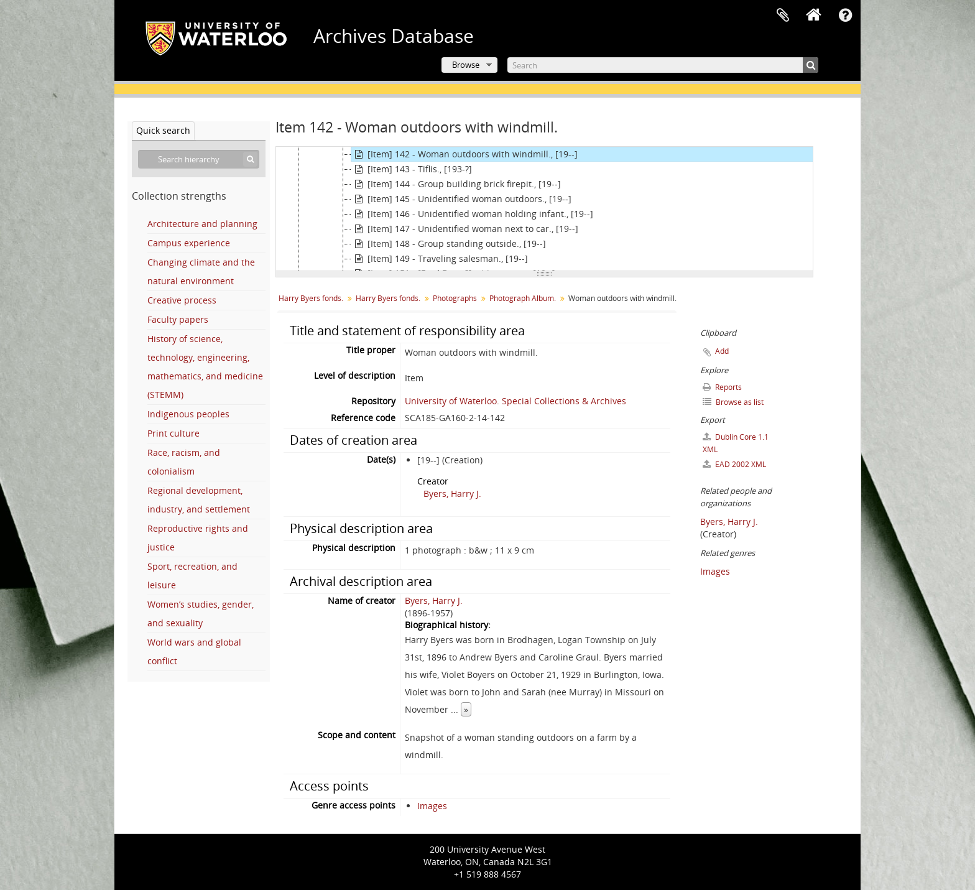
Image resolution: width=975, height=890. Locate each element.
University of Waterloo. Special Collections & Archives (515, 401)
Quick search (163, 130)
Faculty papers (177, 319)
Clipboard (782, 15)
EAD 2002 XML (734, 464)
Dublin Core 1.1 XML (736, 443)
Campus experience (188, 243)
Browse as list (733, 402)
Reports (722, 387)
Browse (465, 64)
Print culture (173, 433)
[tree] (544, 209)
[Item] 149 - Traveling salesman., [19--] (439, 258)
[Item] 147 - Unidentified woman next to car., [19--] (464, 228)
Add (722, 351)
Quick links (845, 15)
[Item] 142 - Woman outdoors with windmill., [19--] (464, 154)
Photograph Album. (522, 298)
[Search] (662, 65)
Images (432, 806)
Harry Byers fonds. (311, 298)
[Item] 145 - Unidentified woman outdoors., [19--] (461, 199)
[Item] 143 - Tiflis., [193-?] (411, 169)
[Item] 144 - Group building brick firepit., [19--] (456, 184)
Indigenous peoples (188, 414)
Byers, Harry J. (452, 493)
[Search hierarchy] (198, 159)
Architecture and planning (202, 223)
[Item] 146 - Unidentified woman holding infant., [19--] (472, 213)
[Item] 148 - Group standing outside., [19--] (448, 243)
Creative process (181, 300)
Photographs (455, 298)
